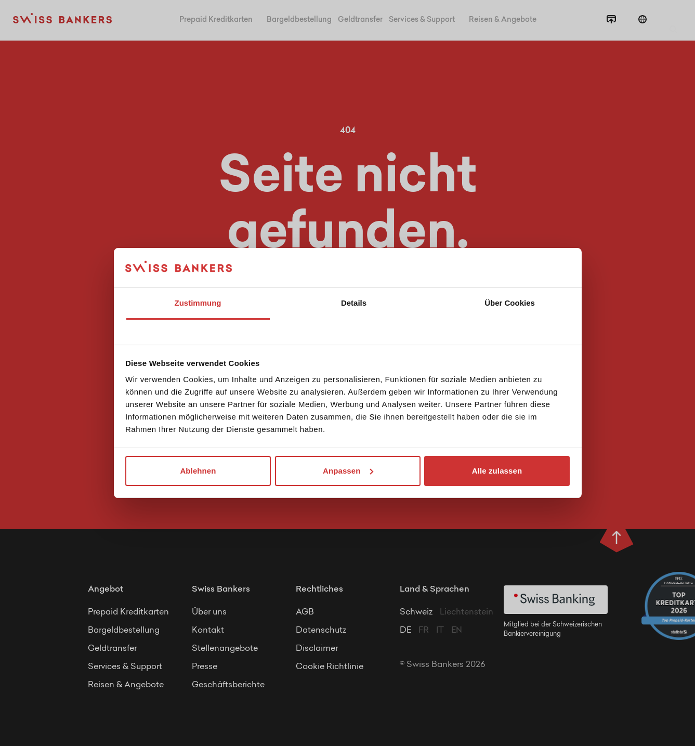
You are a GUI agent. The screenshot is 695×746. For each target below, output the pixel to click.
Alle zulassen (497, 470)
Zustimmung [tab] (198, 302)
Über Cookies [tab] (509, 302)
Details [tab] (353, 302)
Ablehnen (198, 470)
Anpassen (348, 470)
